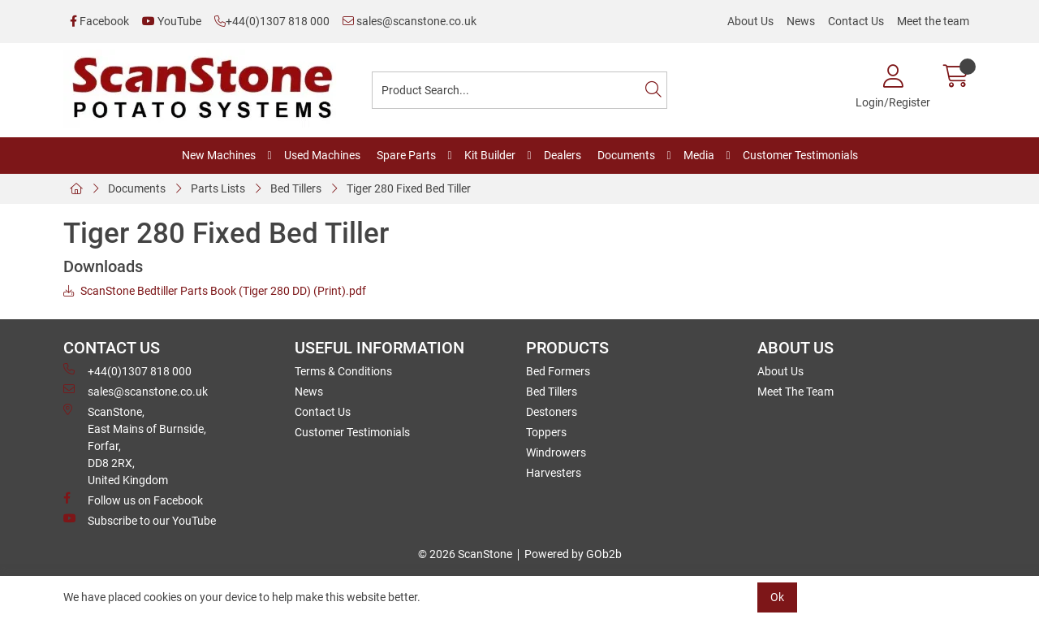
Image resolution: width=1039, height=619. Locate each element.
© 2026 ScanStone (465, 554)
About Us (750, 21)
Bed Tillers (295, 188)
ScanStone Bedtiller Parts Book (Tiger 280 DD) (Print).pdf (214, 290)
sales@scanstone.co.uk (409, 21)
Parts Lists (218, 188)
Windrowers (556, 452)
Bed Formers (558, 371)
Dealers (562, 155)
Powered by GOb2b (573, 554)
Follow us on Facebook (133, 499)
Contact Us (856, 21)
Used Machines (322, 155)
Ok (777, 597)
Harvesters (553, 472)
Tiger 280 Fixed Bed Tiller (409, 188)
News (801, 21)
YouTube (171, 21)
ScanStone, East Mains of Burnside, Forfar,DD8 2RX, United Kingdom (134, 445)
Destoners (551, 411)
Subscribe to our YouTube (139, 520)
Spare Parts (406, 155)
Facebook (99, 21)
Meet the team (933, 21)
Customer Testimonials (800, 155)
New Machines (219, 155)
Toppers (546, 432)
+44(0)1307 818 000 (272, 21)
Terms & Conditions (343, 371)
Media (698, 155)
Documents (626, 155)
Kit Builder (489, 155)
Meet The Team (795, 391)
